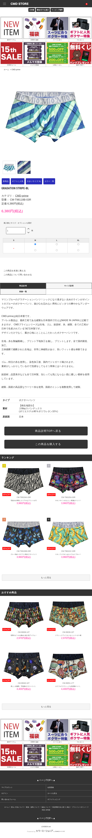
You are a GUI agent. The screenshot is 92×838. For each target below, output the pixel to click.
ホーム (6, 70)
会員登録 (50, 787)
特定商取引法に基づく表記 (61, 807)
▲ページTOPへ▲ (46, 780)
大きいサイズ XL (34, 181)
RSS (43, 810)
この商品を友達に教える (13, 270)
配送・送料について (32, 807)
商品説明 (23, 286)
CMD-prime (15, 70)
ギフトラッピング (53, 799)
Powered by (46, 831)
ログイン (4, 793)
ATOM (48, 810)
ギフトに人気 (17, 181)
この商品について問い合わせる (16, 274)
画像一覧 (23, 292)
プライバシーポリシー (79, 807)
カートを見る (52, 793)
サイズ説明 (69, 286)
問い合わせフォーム (8, 799)
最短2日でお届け (43, 10)
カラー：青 (49, 181)
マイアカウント (7, 787)
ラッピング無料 (57, 10)
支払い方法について (17, 807)
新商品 (6, 181)
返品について (46, 807)
